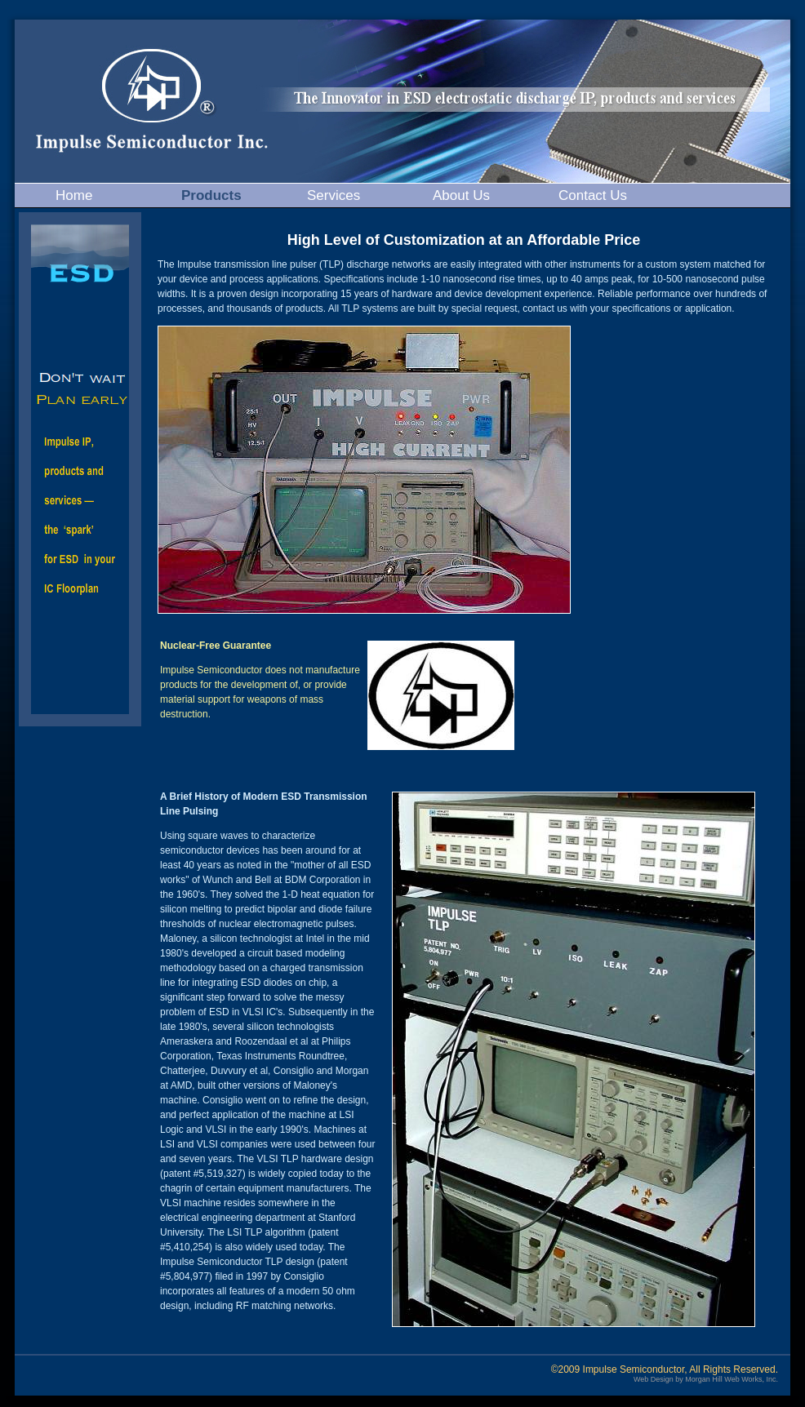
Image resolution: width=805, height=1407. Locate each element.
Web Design (654, 1379)
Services (333, 195)
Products (211, 195)
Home (74, 195)
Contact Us (592, 195)
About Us (461, 195)
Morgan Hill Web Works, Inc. (731, 1379)
